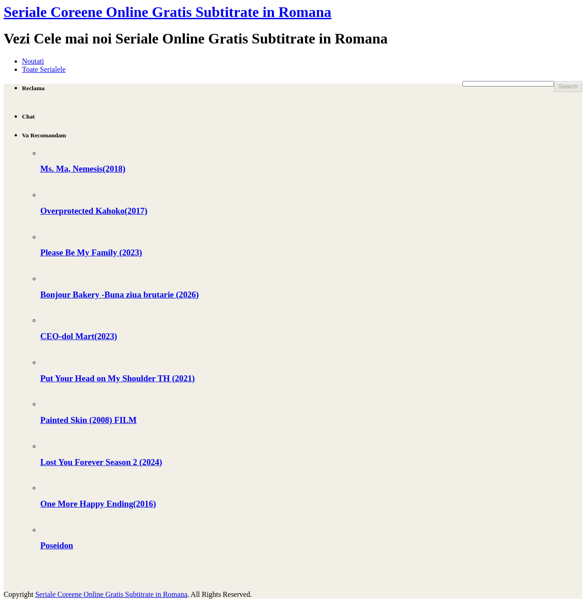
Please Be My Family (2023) (91, 252)
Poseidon (56, 545)
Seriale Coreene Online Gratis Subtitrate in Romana (167, 12)
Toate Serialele (43, 69)
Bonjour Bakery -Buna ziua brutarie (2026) (119, 294)
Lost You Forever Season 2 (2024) (101, 462)
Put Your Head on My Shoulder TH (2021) (117, 378)
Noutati (33, 61)
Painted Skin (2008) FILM (88, 420)
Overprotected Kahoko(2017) (93, 211)
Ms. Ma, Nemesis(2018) (82, 168)
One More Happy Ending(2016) (98, 504)
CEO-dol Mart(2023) (78, 336)
